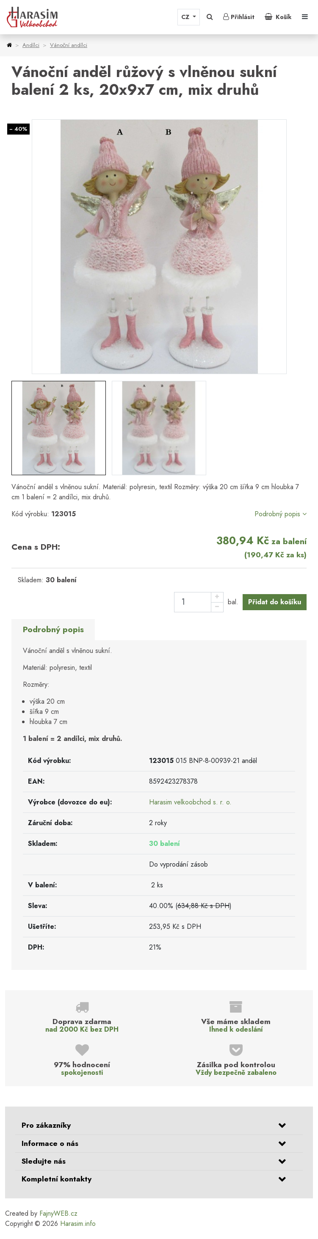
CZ (186, 17)
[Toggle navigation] (305, 16)
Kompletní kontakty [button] (56, 1178)
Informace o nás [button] (50, 1143)
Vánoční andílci (68, 45)
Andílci (30, 45)
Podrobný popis (280, 514)
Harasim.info (78, 1223)
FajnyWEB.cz (58, 1213)
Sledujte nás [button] (44, 1161)
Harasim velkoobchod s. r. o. (190, 802)
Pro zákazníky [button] (46, 1125)
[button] (209, 16)
